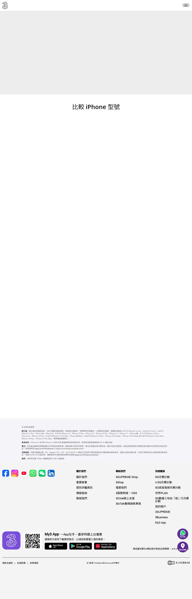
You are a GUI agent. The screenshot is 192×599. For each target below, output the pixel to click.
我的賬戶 (160, 506)
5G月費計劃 (162, 477)
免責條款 (34, 563)
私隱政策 (21, 563)
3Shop (120, 482)
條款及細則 (7, 563)
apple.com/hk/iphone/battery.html (69, 449)
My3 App (160, 522)
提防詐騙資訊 (84, 487)
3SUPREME (162, 512)
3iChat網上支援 (125, 498)
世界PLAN (161, 493)
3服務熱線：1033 (126, 493)
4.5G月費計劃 (163, 482)
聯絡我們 (81, 498)
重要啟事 (81, 482)
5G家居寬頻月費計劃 (168, 487)
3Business (161, 517)
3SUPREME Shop (127, 477)
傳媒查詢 (81, 493)
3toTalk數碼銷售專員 (128, 503)
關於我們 (81, 477)
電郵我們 (121, 487)
